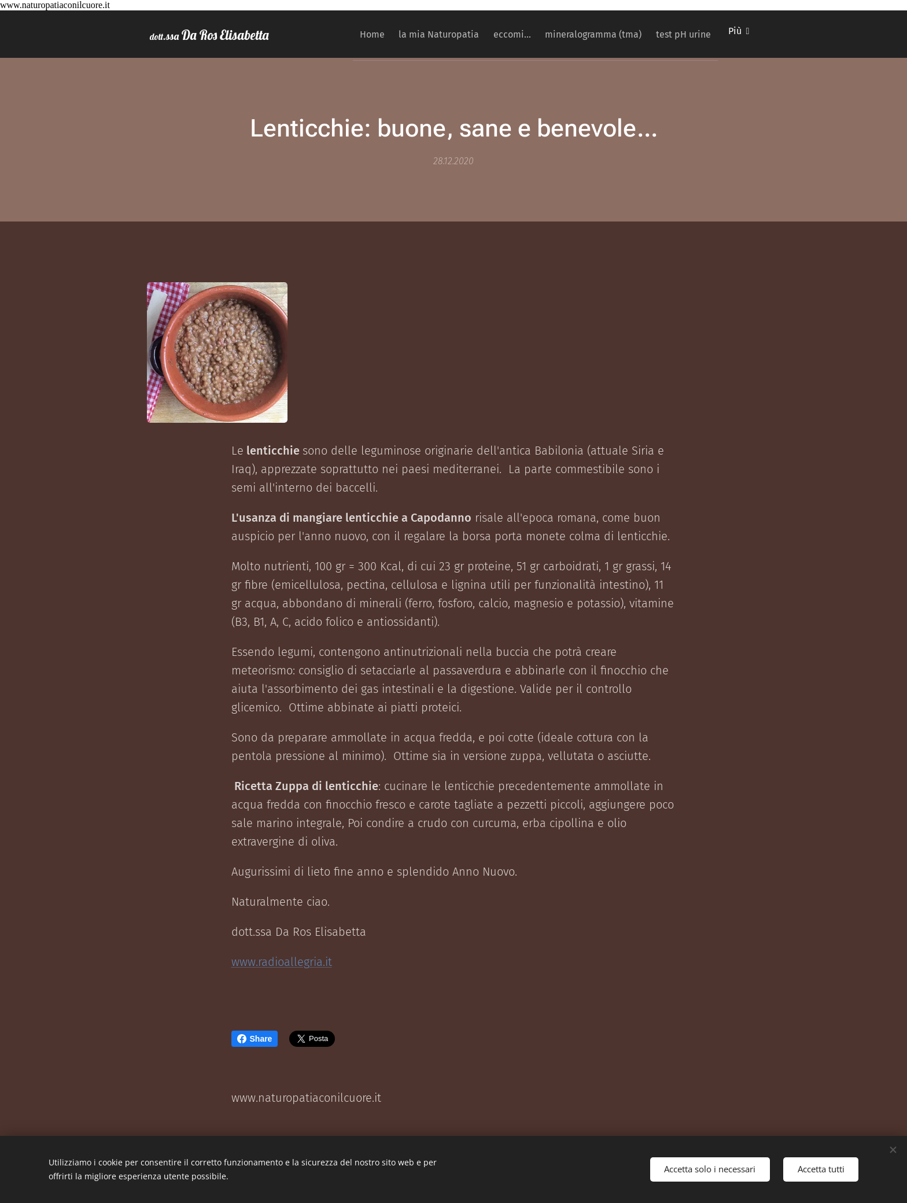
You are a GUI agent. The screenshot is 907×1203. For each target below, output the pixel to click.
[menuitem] (342, 34)
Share (254, 1038)
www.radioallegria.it (281, 961)
